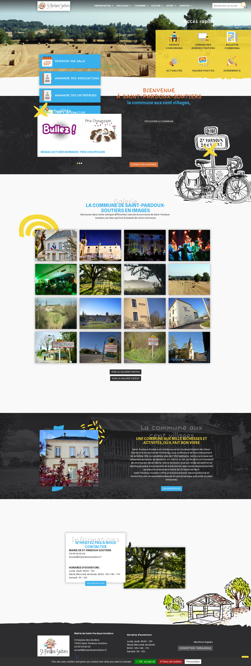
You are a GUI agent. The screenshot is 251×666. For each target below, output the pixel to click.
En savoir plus (172, 488)
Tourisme (140, 5)
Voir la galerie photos (125, 371)
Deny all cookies (170, 661)
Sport (170, 5)
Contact (198, 5)
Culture (156, 5)
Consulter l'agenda (143, 164)
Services (184, 5)
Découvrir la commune (158, 121)
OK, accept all (145, 661)
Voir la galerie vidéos (125, 378)
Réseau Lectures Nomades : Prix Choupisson (73, 152)
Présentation (102, 5)
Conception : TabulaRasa (195, 648)
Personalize (193, 661)
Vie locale (123, 5)
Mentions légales (203, 642)
